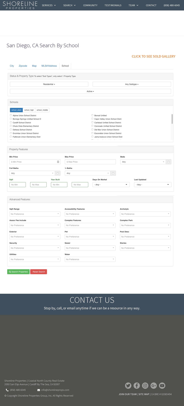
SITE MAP (144, 394)
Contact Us (92, 299)
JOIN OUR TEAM (128, 394)
